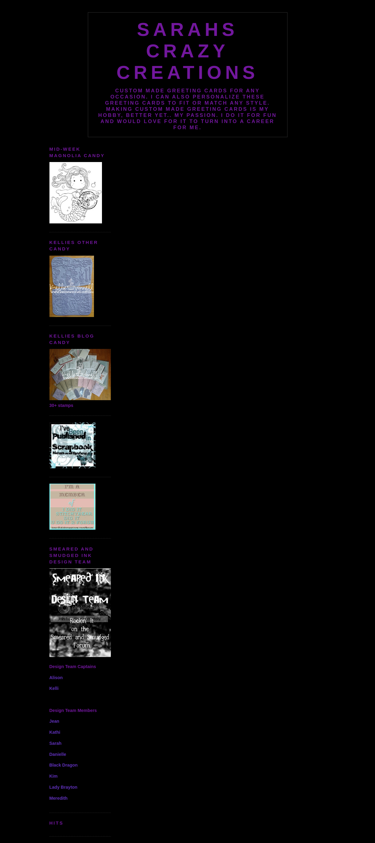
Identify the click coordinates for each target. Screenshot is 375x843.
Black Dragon (63, 765)
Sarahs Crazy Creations (187, 51)
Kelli (54, 688)
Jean (54, 721)
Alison (56, 677)
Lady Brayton (63, 787)
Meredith (58, 798)
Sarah (55, 743)
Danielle (57, 754)
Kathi (55, 732)
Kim (53, 776)
